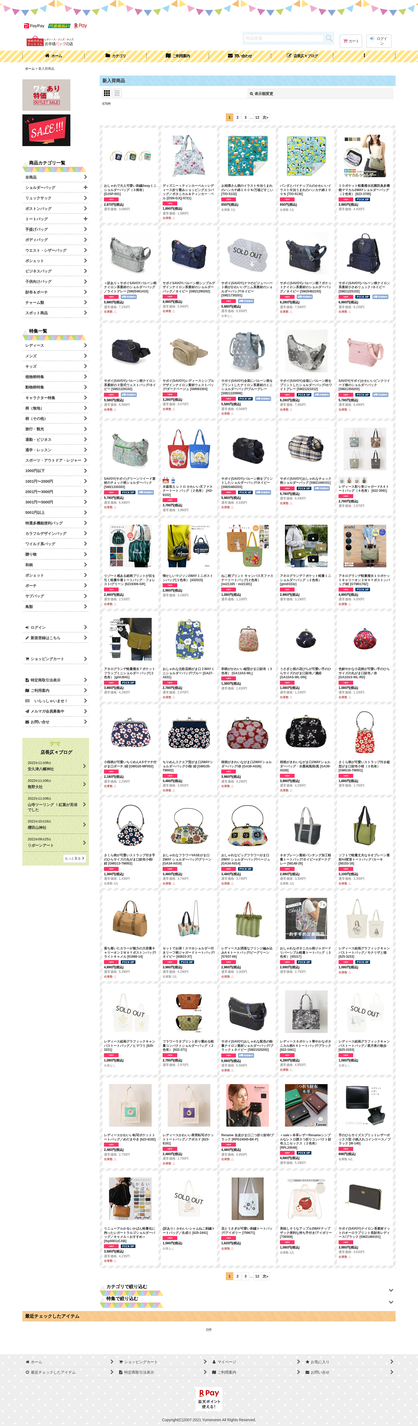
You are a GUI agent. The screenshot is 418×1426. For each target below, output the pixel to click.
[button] (364, 56)
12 (257, 117)
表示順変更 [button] (261, 94)
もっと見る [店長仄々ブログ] (75, 858)
